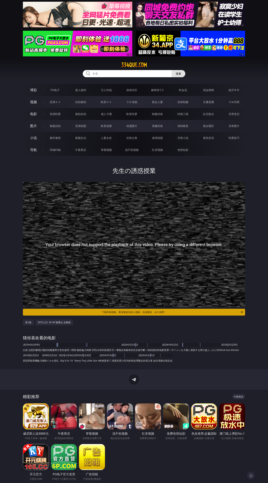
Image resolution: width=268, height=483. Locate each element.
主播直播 (208, 102)
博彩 (33, 90)
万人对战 (106, 90)
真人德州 (80, 90)
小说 (33, 137)
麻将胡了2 (157, 90)
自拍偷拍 (80, 102)
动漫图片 (131, 126)
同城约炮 (55, 150)
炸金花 (183, 90)
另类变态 (234, 114)
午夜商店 (80, 150)
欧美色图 (106, 126)
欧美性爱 (131, 114)
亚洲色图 (80, 126)
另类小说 (182, 138)
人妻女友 (106, 138)
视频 (33, 102)
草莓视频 (106, 150)
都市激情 (55, 138)
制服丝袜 (157, 114)
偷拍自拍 (80, 114)
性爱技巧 (234, 138)
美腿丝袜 (157, 126)
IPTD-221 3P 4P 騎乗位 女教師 (54, 322)
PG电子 (55, 90)
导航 (33, 149)
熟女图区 (208, 126)
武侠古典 (131, 138)
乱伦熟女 (208, 114)
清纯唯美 (182, 126)
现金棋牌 (208, 90)
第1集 (28, 322)
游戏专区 (131, 90)
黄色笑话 (208, 138)
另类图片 (234, 126)
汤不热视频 (132, 150)
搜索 (178, 74)
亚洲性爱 (55, 114)
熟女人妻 (157, 102)
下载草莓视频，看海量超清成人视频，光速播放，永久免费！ (172, 312)
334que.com (134, 65)
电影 (33, 114)
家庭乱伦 (80, 138)
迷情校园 (157, 138)
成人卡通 (106, 114)
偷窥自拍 (55, 126)
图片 (33, 126)
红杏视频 (157, 150)
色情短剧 (182, 150)
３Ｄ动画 (131, 102)
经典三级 (182, 114)
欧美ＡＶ (106, 102)
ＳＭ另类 (234, 102)
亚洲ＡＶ (55, 102)
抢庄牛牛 (234, 90)
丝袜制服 (182, 102)
